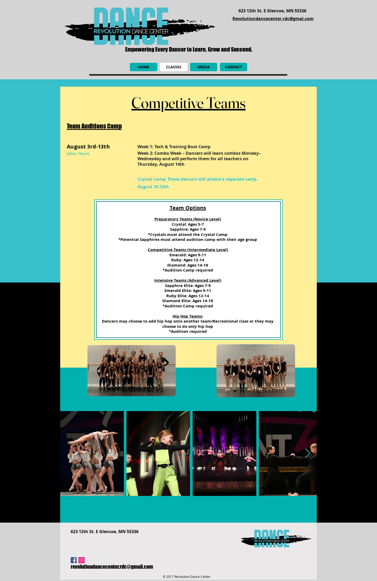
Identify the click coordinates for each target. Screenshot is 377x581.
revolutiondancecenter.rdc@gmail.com (112, 566)
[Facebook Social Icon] (74, 560)
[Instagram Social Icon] (82, 560)
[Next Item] (308, 453)
